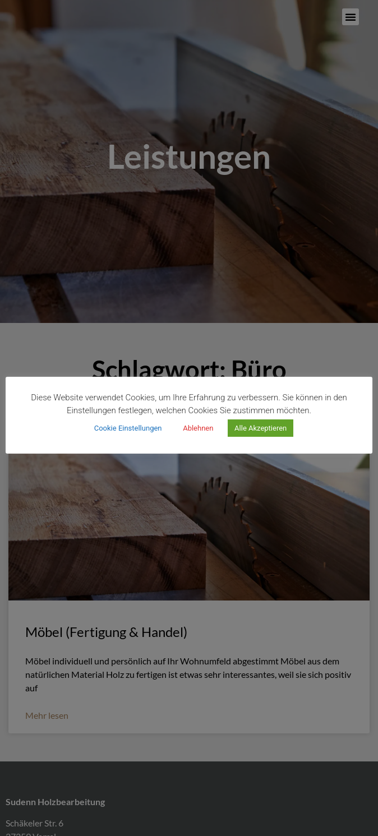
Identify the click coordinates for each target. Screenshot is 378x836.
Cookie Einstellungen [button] (128, 428)
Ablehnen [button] (198, 428)
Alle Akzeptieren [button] (260, 428)
